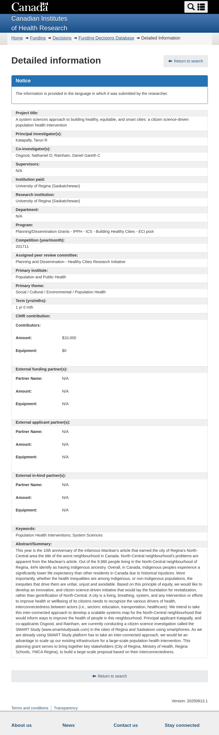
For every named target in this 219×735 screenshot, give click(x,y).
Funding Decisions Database (106, 38)
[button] (196, 7)
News (68, 725)
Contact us (126, 725)
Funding (38, 38)
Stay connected (182, 725)
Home (17, 38)
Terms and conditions (30, 708)
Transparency (65, 708)
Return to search (188, 61)
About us (21, 725)
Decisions (62, 38)
